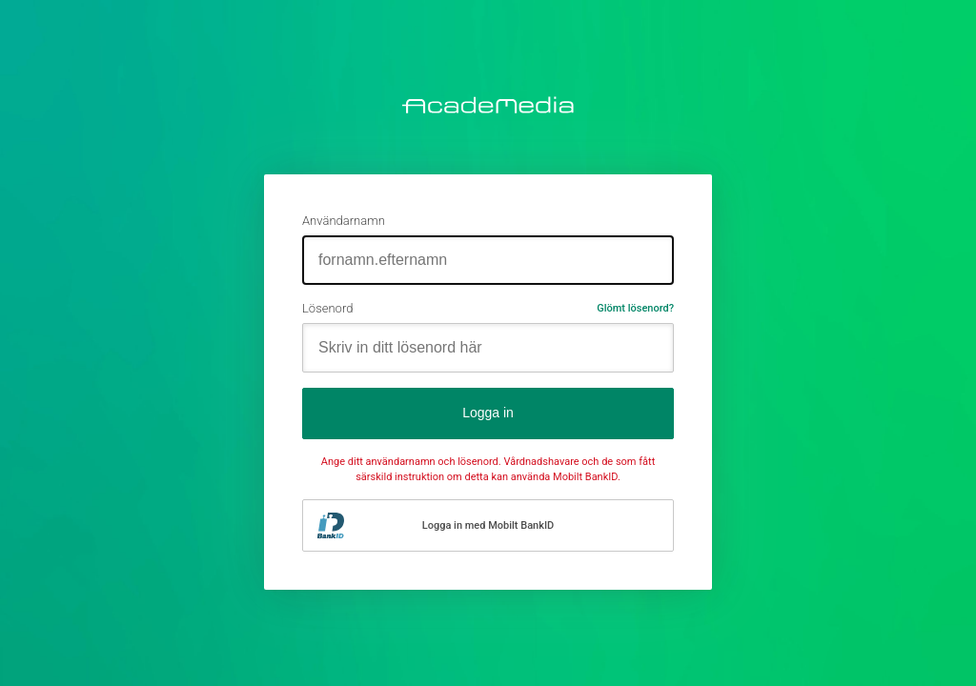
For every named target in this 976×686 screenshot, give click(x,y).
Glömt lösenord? (635, 308)
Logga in (488, 412)
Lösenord (327, 308)
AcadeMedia (488, 104)
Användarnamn (343, 220)
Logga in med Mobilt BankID (488, 525)
